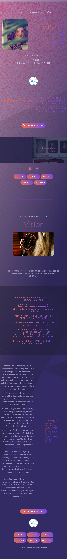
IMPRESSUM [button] (40, 182)
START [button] (20, 535)
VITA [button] (33, 177)
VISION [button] (20, 177)
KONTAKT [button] (26, 182)
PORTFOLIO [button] (47, 177)
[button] (30, 168)
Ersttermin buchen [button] (33, 125)
